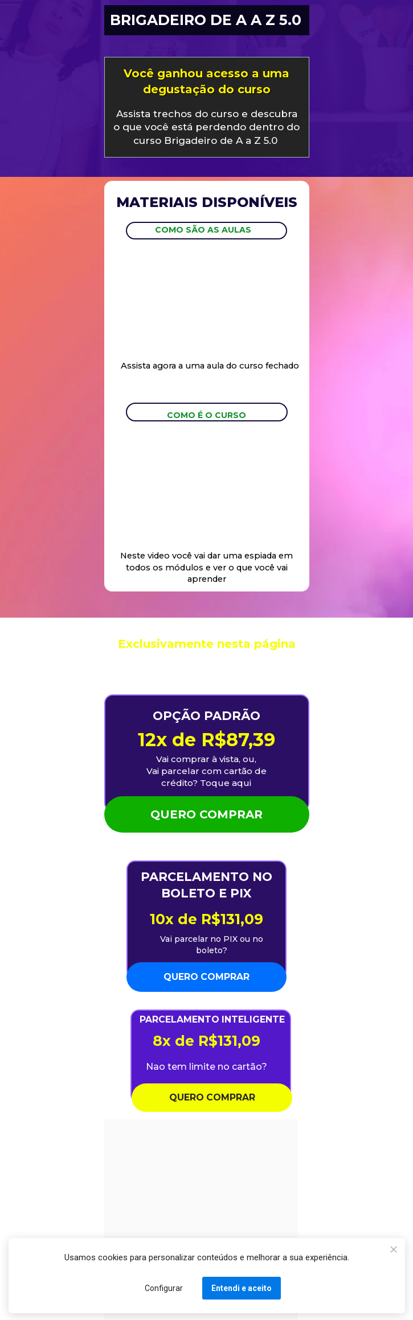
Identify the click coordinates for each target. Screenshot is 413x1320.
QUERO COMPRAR (206, 814)
